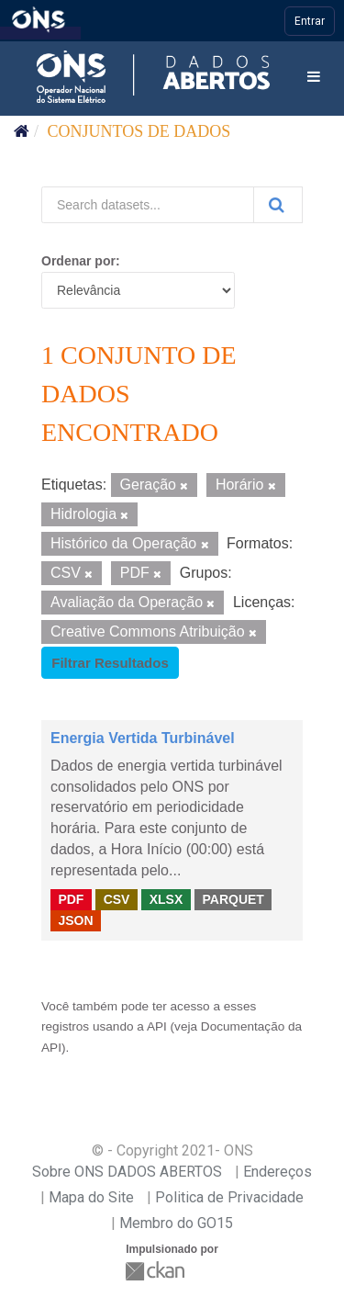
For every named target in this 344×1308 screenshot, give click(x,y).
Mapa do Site (91, 1197)
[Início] (21, 131)
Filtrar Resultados (110, 663)
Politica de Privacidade (229, 1197)
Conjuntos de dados (139, 131)
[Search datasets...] (147, 204)
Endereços (277, 1171)
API (157, 1026)
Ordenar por (78, 261)
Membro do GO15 (176, 1223)
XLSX (166, 899)
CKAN (157, 1270)
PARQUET (232, 899)
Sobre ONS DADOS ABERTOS (127, 1171)
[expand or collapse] (313, 77)
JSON (75, 920)
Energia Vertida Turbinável (142, 738)
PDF (70, 899)
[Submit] (278, 204)
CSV (117, 899)
